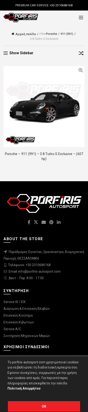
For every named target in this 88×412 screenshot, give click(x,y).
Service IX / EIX (15, 302)
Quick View (81, 70)
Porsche (51, 34)
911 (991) (67, 34)
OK (44, 406)
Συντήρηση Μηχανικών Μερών (27, 336)
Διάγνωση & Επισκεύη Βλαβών (27, 309)
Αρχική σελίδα (25, 34)
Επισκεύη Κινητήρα (18, 315)
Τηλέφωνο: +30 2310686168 (29, 265)
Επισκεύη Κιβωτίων (19, 322)
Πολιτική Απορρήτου (24, 388)
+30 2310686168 (61, 5)
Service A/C (12, 329)
